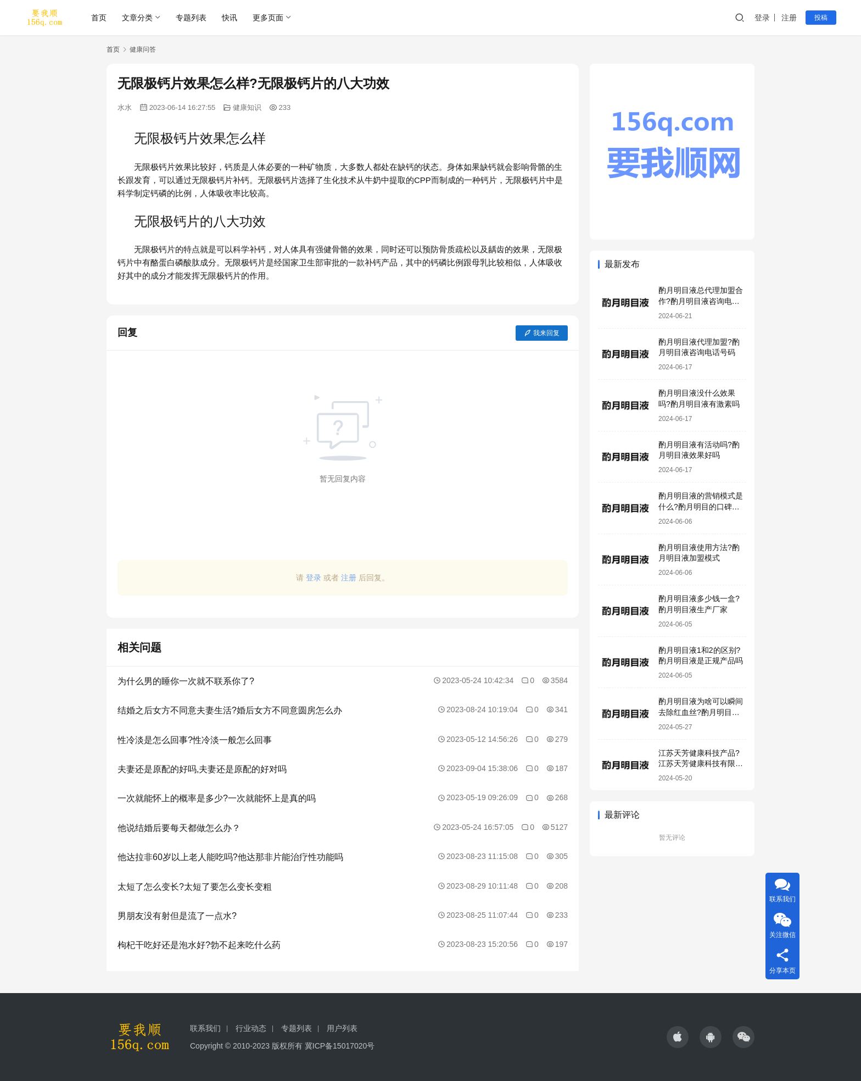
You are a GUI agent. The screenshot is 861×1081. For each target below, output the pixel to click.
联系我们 (205, 1028)
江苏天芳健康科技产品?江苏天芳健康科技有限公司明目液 (700, 764)
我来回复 (542, 333)
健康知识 (247, 107)
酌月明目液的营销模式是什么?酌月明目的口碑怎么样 (700, 506)
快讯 (229, 17)
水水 (125, 107)
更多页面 (268, 17)
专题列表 (191, 17)
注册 (789, 17)
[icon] (678, 1037)
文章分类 (137, 17)
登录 (762, 17)
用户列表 (342, 1028)
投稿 (821, 17)
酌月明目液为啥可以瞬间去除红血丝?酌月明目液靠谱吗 (700, 712)
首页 (99, 17)
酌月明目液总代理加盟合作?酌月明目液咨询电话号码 (700, 301)
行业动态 (251, 1028)
